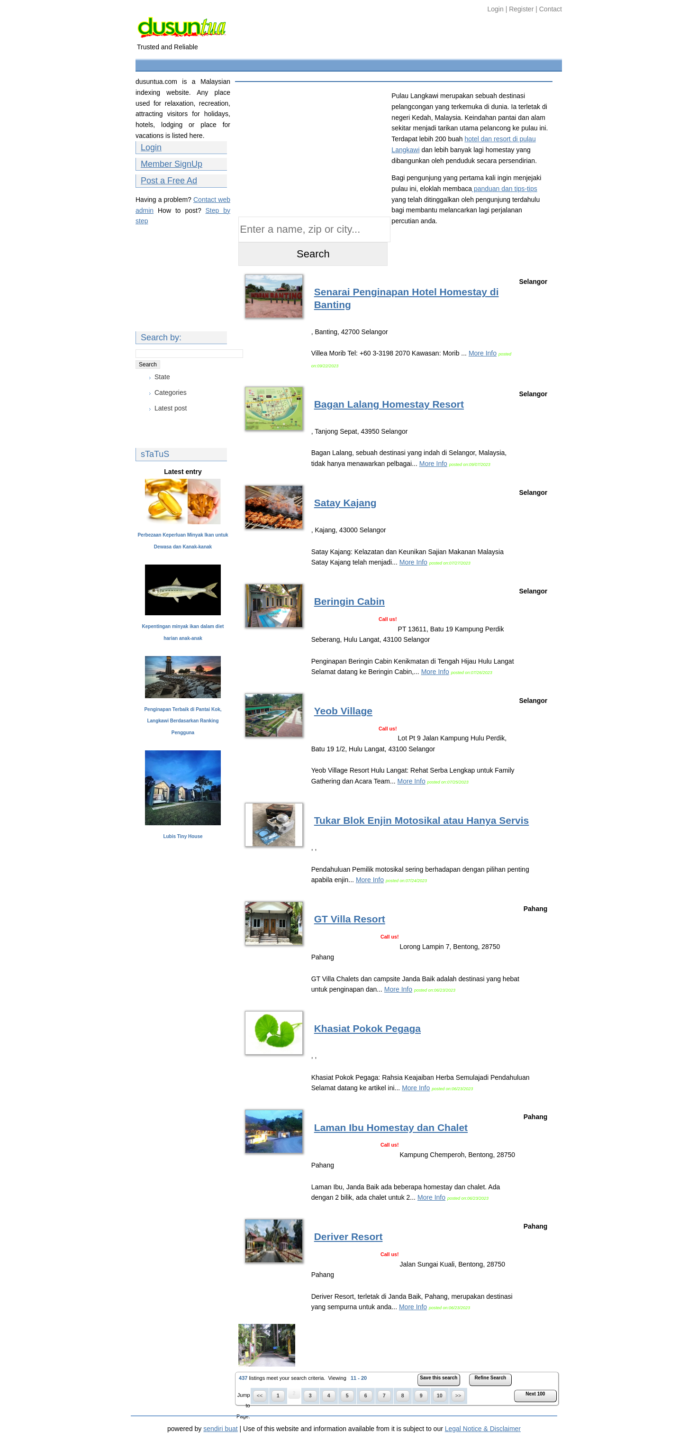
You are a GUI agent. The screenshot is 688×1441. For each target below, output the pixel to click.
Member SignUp (171, 164)
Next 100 (535, 1393)
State (162, 377)
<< (259, 1395)
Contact (550, 9)
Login (497, 9)
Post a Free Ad (169, 180)
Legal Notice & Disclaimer (483, 1428)
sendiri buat (220, 1428)
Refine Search (490, 1377)
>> (458, 1395)
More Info (483, 353)
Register (521, 9)
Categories (170, 392)
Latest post (170, 408)
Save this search (438, 1377)
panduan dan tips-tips (504, 188)
